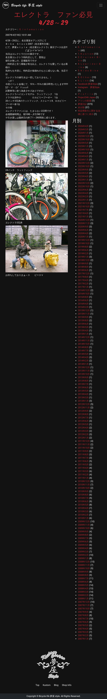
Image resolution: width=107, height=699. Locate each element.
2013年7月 (83, 384)
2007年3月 (83, 632)
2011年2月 (83, 474)
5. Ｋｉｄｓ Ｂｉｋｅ (88, 70)
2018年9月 (83, 263)
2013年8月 (83, 380)
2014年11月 (84, 340)
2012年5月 (83, 424)
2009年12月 (84, 521)
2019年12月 (84, 240)
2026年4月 (83, 126)
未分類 (81, 107)
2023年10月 (84, 166)
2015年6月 (83, 323)
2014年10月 (84, 344)
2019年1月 (83, 256)
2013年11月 (84, 370)
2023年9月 (83, 169)
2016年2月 (83, 307)
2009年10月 (84, 528)
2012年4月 (83, 427)
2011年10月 (84, 447)
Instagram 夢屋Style (88, 87)
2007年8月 (83, 615)
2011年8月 (83, 454)
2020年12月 (84, 220)
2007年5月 (83, 625)
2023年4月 (83, 176)
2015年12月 (84, 310)
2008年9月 (83, 571)
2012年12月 (84, 404)
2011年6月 (83, 461)
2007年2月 (83, 635)
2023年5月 (83, 173)
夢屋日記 (82, 104)
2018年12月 (84, 260)
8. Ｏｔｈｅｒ (84, 77)
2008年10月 (84, 568)
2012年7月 (83, 417)
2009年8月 (83, 535)
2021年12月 (84, 203)
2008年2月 (83, 595)
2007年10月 (84, 608)
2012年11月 (84, 407)
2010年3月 (83, 511)
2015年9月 (83, 317)
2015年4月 (83, 330)
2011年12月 (84, 441)
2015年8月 (83, 320)
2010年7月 (83, 498)
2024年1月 (83, 159)
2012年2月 (83, 434)
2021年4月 (83, 213)
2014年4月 (83, 357)
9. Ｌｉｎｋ (83, 80)
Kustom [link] (46, 685)
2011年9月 (83, 451)
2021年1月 (83, 216)
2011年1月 (83, 478)
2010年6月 (83, 501)
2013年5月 (83, 390)
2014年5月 (83, 354)
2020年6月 (83, 230)
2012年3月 (83, 431)
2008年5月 (83, 585)
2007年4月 (83, 628)
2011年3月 (83, 471)
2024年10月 (84, 149)
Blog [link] (56, 685)
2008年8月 (83, 575)
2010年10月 (84, 488)
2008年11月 (84, 565)
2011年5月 (83, 464)
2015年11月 (84, 313)
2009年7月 (83, 538)
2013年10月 (84, 374)
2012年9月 (83, 411)
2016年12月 (84, 290)
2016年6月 (83, 300)
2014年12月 (84, 337)
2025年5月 (83, 143)
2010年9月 (83, 491)
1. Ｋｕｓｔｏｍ (86, 53)
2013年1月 (83, 401)
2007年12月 (84, 602)
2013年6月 (83, 387)
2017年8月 (83, 277)
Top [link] (37, 685)
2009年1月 (83, 558)
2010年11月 (84, 484)
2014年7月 (83, 350)
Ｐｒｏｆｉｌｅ (85, 94)
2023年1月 (83, 179)
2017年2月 (83, 283)
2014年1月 (83, 364)
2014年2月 (83, 360)
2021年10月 (84, 206)
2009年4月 (83, 548)
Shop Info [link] (66, 685)
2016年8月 (83, 297)
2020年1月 (83, 236)
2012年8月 (83, 414)
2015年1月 (83, 334)
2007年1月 (83, 638)
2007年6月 (83, 622)
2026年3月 (83, 129)
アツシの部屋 (84, 100)
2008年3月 (83, 592)
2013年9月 (83, 377)
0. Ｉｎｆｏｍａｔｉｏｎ (31, 29)
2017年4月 (83, 280)
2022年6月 (83, 189)
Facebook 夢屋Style (87, 84)
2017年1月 (83, 287)
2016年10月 (84, 293)
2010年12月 (84, 481)
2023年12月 (84, 163)
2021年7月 (83, 210)
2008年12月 (84, 561)
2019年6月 (83, 250)
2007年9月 (83, 612)
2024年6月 (83, 153)
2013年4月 (83, 394)
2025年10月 (84, 139)
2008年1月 (83, 598)
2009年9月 (83, 531)
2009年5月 (83, 545)
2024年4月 (83, 156)
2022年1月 (83, 200)
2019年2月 (83, 253)
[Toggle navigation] (101, 5)
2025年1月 (83, 146)
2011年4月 (83, 468)
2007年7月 (83, 618)
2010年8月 (83, 494)
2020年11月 (84, 223)
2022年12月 (84, 183)
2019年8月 (83, 246)
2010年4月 (83, 508)
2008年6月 (83, 581)
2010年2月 (83, 514)
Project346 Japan (86, 97)
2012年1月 (83, 437)
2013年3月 (83, 397)
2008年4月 (83, 588)
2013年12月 (84, 367)
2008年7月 (83, 578)
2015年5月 (83, 327)
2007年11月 (84, 605)
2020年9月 (83, 226)
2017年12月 (84, 273)
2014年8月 (83, 347)
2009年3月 (83, 551)
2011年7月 (83, 458)
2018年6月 (83, 270)
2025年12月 (84, 136)
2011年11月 (84, 444)
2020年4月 (83, 233)
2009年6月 (83, 541)
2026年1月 (83, 133)
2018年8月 (83, 267)
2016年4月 (83, 303)
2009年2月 (83, 555)
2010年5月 (83, 504)
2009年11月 (84, 525)
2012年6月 (83, 421)
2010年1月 (83, 518)
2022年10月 (84, 186)
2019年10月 (84, 243)
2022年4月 (83, 193)
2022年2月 (83, 196)
